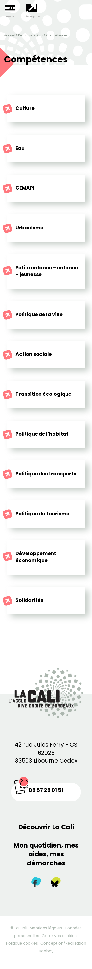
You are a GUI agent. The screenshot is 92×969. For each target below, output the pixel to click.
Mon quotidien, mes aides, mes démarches (46, 854)
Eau (20, 148)
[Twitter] (56, 883)
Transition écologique (43, 394)
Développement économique (35, 557)
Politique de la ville (39, 314)
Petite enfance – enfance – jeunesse (46, 271)
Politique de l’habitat (41, 433)
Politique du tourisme (42, 513)
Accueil (9, 35)
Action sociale (33, 354)
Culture (25, 108)
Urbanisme (29, 227)
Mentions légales (45, 928)
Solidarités (29, 600)
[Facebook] (36, 883)
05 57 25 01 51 (46, 790)
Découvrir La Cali (30, 35)
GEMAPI (24, 187)
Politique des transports (45, 473)
